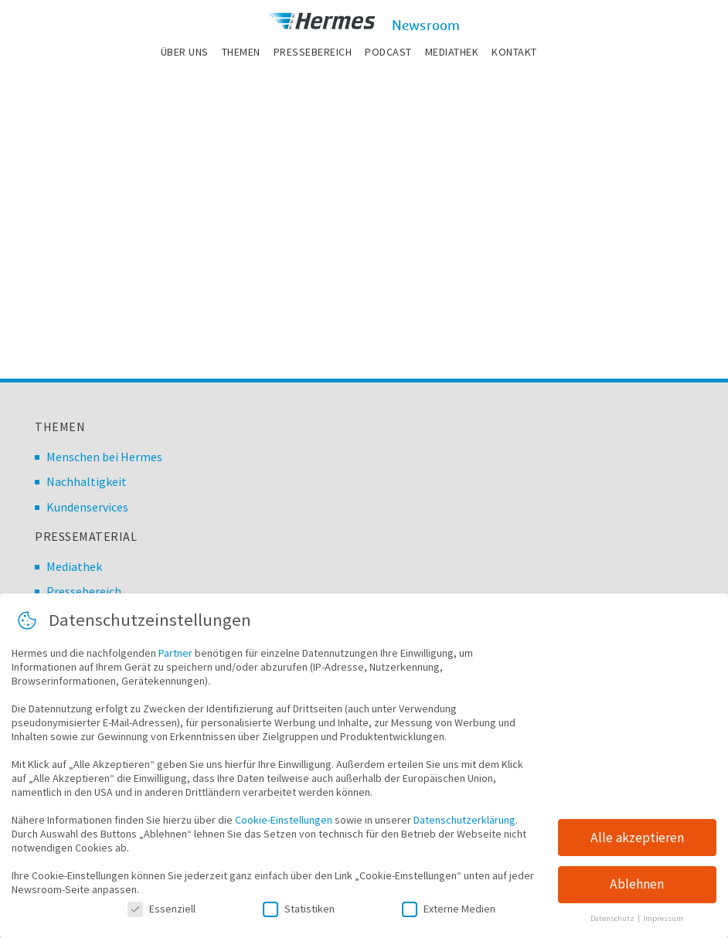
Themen (241, 52)
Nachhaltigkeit (86, 481)
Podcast (388, 52)
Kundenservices (87, 507)
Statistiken (299, 909)
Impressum (663, 920)
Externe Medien (448, 909)
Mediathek (452, 52)
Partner (175, 654)
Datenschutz (613, 920)
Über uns (185, 52)
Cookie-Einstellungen (283, 821)
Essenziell (162, 909)
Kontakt (514, 52)
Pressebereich (313, 52)
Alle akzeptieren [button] (637, 838)
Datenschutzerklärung (464, 821)
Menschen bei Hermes (104, 456)
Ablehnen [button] (637, 885)
